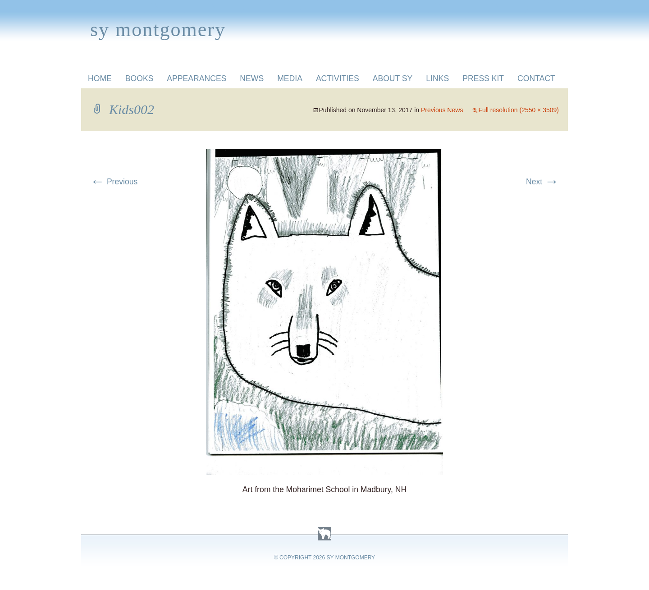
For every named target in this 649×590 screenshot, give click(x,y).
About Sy (393, 78)
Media (289, 78)
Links (437, 78)
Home (100, 78)
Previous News (442, 110)
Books (139, 78)
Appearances (196, 78)
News (252, 78)
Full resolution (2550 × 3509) (518, 110)
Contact (536, 78)
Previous (113, 181)
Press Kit (483, 78)
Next (542, 181)
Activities (337, 78)
